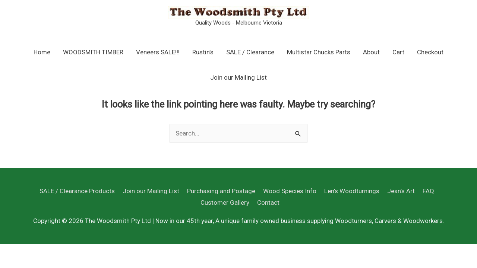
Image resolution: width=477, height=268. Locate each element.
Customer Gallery (224, 202)
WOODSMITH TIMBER (93, 52)
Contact (268, 202)
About (371, 52)
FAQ (428, 191)
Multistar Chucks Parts (318, 52)
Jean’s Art (401, 191)
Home (42, 52)
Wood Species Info (289, 191)
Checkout (430, 52)
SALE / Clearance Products (77, 191)
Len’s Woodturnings (351, 191)
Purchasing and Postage (221, 191)
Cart (398, 52)
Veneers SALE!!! (158, 52)
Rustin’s (203, 52)
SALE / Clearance (250, 52)
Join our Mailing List (238, 77)
